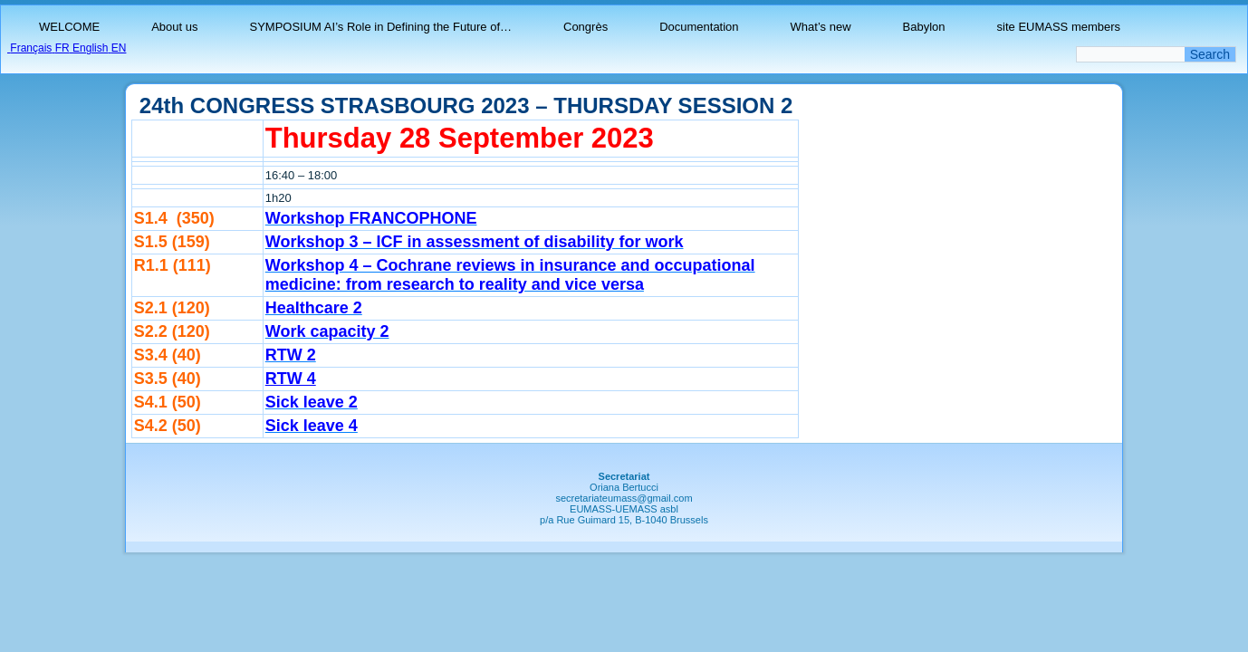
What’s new (821, 27)
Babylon (924, 27)
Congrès (585, 27)
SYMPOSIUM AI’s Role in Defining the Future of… (381, 27)
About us (174, 27)
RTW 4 (290, 378)
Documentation (698, 27)
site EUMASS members (1059, 27)
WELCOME (69, 27)
